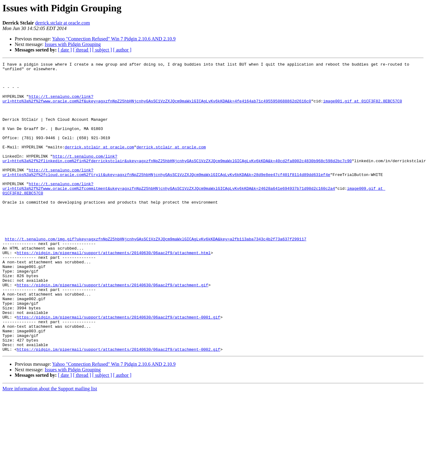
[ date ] (65, 49)
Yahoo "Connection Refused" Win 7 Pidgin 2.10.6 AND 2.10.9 (114, 38)
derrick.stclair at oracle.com (62, 22)
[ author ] (122, 49)
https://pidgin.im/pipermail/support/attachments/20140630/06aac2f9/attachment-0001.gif (118, 368)
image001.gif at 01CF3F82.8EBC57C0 (362, 109)
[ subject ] (102, 49)
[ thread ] (82, 49)
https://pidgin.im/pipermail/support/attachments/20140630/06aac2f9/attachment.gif (112, 330)
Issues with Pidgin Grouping (73, 44)
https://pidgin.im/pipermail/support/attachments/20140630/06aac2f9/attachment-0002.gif (118, 407)
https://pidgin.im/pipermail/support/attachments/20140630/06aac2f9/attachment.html (114, 291)
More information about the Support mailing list (49, 446)
